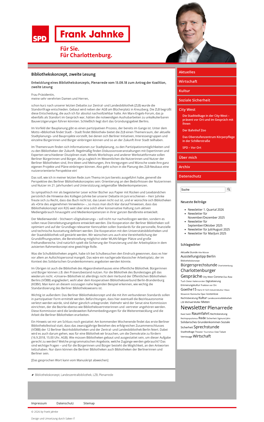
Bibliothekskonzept (47, 375)
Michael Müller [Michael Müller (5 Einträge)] (192, 302)
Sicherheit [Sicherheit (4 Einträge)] (212, 318)
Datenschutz (190, 176)
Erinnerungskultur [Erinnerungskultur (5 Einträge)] (190, 285)
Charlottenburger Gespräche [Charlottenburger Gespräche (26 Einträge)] (198, 273)
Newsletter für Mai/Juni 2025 (207, 233)
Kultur (184, 90)
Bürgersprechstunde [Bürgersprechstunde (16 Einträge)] (199, 264)
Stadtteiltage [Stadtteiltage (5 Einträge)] (187, 331)
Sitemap (89, 403)
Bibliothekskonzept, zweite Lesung (63, 74)
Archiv (184, 166)
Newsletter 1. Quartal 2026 (206, 210)
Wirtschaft (188, 81)
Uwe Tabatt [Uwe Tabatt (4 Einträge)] (220, 331)
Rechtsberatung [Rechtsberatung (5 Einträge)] (218, 314)
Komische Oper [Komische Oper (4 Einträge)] (198, 294)
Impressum (39, 403)
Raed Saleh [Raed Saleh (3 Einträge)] (186, 314)
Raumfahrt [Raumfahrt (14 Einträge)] (200, 313)
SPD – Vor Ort (191, 148)
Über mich (188, 157)
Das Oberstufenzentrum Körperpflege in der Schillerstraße (208, 139)
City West (187, 109)
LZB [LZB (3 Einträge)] (182, 302)
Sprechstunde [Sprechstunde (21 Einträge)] (206, 327)
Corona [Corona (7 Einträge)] (218, 277)
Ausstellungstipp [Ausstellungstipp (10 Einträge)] (193, 256)
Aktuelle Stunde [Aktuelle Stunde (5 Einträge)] (189, 252)
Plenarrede (106, 375)
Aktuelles (187, 72)
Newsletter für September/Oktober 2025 (205, 223)
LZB (95, 375)
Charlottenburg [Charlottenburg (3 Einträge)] (225, 265)
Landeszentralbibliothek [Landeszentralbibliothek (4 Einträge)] (220, 298)
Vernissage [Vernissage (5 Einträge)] (186, 336)
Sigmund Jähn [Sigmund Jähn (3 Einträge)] (223, 318)
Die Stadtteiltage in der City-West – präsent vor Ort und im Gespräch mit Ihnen (207, 120)
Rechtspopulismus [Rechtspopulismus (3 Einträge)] (189, 318)
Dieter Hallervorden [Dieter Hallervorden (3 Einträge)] (195, 281)
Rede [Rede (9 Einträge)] (202, 318)
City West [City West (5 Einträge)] (208, 276)
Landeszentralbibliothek (76, 375)
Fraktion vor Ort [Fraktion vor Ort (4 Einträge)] (208, 285)
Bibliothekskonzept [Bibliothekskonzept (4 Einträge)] (190, 260)
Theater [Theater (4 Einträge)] (199, 331)
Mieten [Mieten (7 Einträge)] (205, 302)
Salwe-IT (70, 418)
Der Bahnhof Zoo (194, 130)
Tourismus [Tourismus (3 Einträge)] (209, 332)
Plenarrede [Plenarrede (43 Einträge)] (220, 307)
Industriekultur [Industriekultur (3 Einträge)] (216, 290)
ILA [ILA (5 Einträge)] (207, 289)
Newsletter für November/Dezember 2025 (206, 215)
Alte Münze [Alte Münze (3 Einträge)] (203, 252)
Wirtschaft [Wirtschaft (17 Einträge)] (202, 336)
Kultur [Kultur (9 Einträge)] (202, 298)
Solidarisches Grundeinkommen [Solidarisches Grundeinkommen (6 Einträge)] (200, 322)
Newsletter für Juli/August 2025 (209, 229)
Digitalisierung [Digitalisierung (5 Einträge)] (213, 281)
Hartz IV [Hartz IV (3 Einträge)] (201, 290)
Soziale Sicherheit (194, 100)
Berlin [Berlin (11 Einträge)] (211, 256)
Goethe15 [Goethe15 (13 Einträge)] (189, 289)
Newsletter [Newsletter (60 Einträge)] (194, 307)
